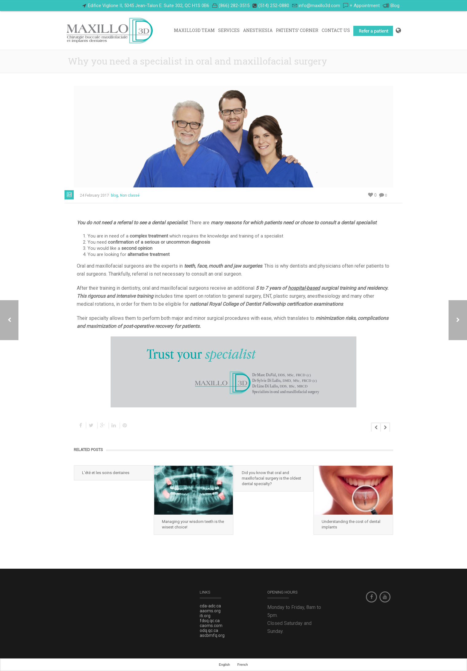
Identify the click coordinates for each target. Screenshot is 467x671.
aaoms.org (210, 610)
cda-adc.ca (210, 605)
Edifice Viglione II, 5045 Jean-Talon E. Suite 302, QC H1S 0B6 (148, 5)
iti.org (205, 615)
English (224, 664)
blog (114, 195)
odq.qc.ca (209, 630)
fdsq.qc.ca (210, 620)
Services (229, 30)
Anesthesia (258, 30)
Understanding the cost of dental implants (351, 524)
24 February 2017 (94, 195)
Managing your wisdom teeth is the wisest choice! (193, 524)
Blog (391, 5)
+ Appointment (365, 5)
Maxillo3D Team (194, 30)
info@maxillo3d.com (319, 5)
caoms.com (211, 625)
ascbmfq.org (212, 635)
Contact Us (336, 30)
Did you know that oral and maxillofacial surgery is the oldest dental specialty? (271, 478)
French (242, 664)
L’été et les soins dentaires (105, 472)
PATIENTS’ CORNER (297, 30)
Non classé (129, 195)
